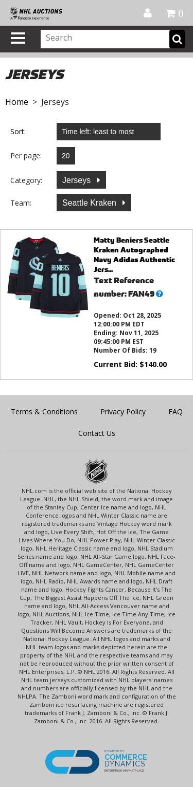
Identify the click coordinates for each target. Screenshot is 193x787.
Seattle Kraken (90, 202)
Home (16, 101)
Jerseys (77, 180)
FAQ (175, 411)
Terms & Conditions (44, 411)
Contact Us (96, 433)
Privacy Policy (123, 411)
